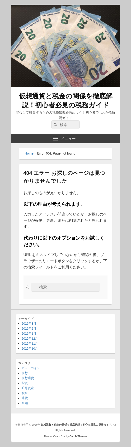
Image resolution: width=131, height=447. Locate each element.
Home (29, 153)
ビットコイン (31, 368)
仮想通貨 (28, 378)
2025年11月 (30, 343)
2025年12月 (30, 338)
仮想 (25, 373)
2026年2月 (29, 328)
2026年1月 (29, 333)
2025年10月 (30, 348)
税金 (25, 393)
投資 (25, 383)
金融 (25, 403)
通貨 (25, 398)
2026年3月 (29, 323)
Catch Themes (78, 436)
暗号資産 (28, 388)
